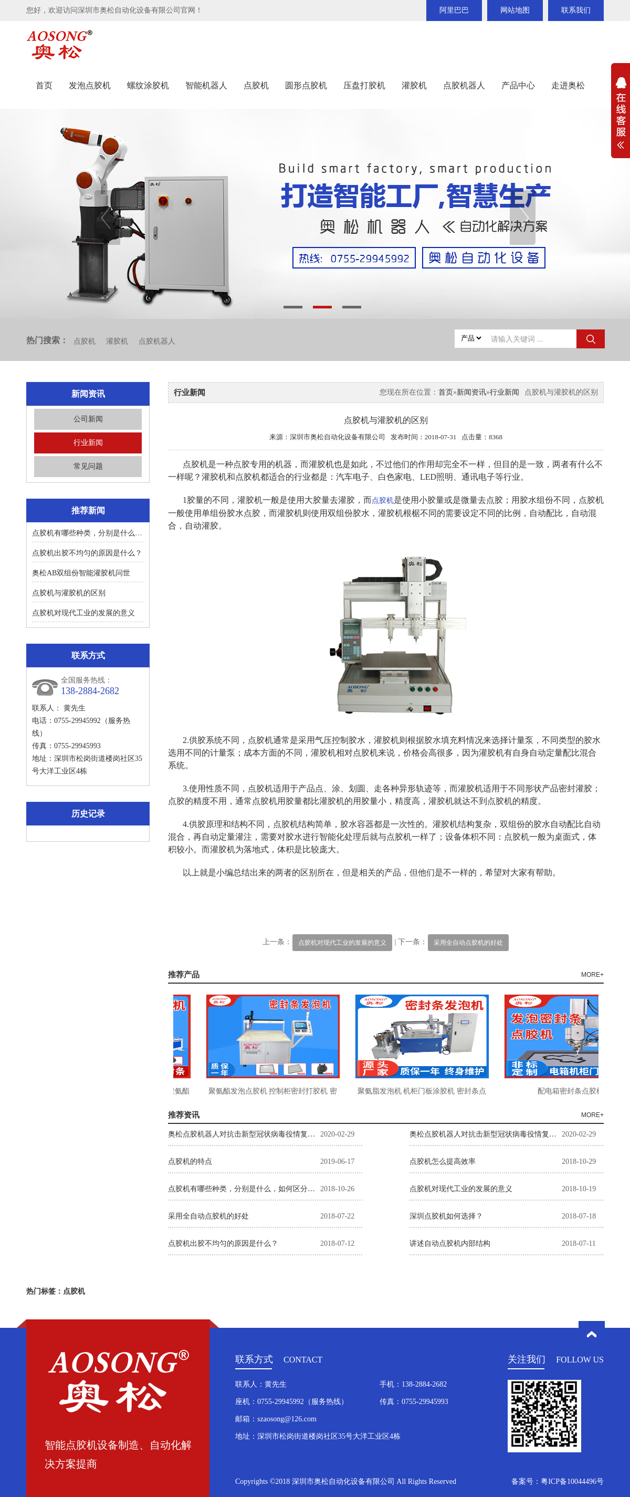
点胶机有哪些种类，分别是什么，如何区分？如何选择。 (124, 533)
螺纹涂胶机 (148, 85)
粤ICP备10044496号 (572, 1481)
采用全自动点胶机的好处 (468, 942)
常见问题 (88, 466)
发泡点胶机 (90, 85)
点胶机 (256, 85)
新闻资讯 (471, 392)
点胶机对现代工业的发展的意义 (83, 613)
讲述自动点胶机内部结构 (450, 1243)
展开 (620, 118)
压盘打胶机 (364, 85)
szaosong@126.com (287, 1419)
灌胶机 (414, 85)
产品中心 (518, 85)
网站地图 (515, 10)
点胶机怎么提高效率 (443, 1161)
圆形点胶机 (306, 85)
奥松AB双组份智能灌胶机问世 (81, 573)
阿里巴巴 (454, 10)
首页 (44, 85)
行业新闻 (88, 443)
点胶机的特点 (190, 1161)
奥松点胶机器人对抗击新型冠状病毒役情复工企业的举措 (244, 1134)
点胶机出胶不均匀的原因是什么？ (87, 553)
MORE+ (592, 974)
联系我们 (576, 10)
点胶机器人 (464, 85)
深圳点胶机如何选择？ (446, 1216)
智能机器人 (206, 85)
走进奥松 (568, 85)
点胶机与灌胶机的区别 (69, 593)
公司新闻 (88, 419)
